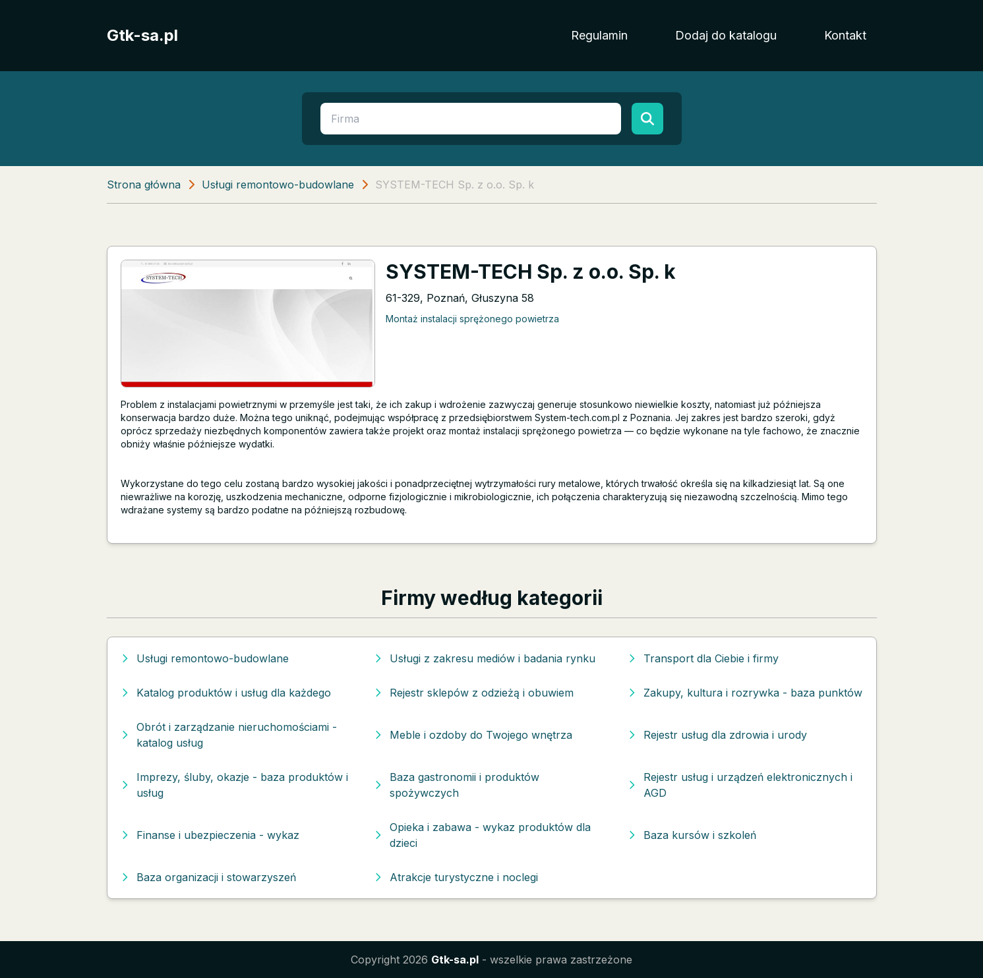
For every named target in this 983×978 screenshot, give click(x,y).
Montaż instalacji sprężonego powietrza (472, 318)
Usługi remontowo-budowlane (278, 184)
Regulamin (599, 35)
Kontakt (845, 35)
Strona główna (144, 184)
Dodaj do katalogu (726, 35)
